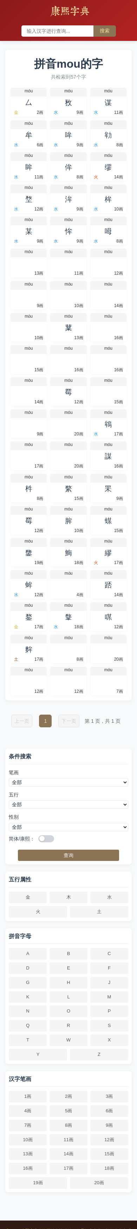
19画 (38, 1182)
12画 (109, 1139)
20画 (99, 1182)
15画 (109, 1153)
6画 (109, 1110)
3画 (109, 1096)
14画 (68, 1153)
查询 (68, 855)
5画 (68, 1110)
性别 (14, 817)
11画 (68, 1139)
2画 (68, 1096)
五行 (14, 794)
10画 (27, 1139)
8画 (68, 1125)
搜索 (105, 30)
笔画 (14, 772)
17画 (68, 1168)
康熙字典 (70, 12)
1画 (27, 1096)
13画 (27, 1153)
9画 (109, 1125)
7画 (27, 1125)
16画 (27, 1168)
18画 (109, 1168)
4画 (27, 1110)
